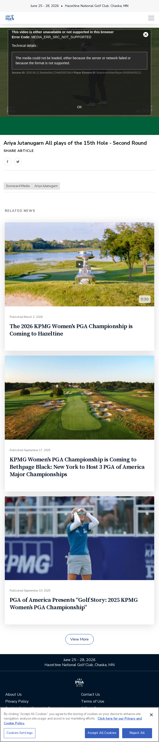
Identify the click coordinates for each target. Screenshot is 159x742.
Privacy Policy (16, 701)
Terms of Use (92, 701)
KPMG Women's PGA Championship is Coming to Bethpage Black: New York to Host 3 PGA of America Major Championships (77, 467)
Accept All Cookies (102, 733)
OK (79, 107)
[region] (79, 724)
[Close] (151, 715)
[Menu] (151, 18)
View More (79, 639)
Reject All (137, 733)
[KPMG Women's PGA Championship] (9, 17)
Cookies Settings (19, 733)
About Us (13, 695)
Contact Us (90, 695)
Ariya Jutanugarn (46, 186)
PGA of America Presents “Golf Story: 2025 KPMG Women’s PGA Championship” (74, 603)
